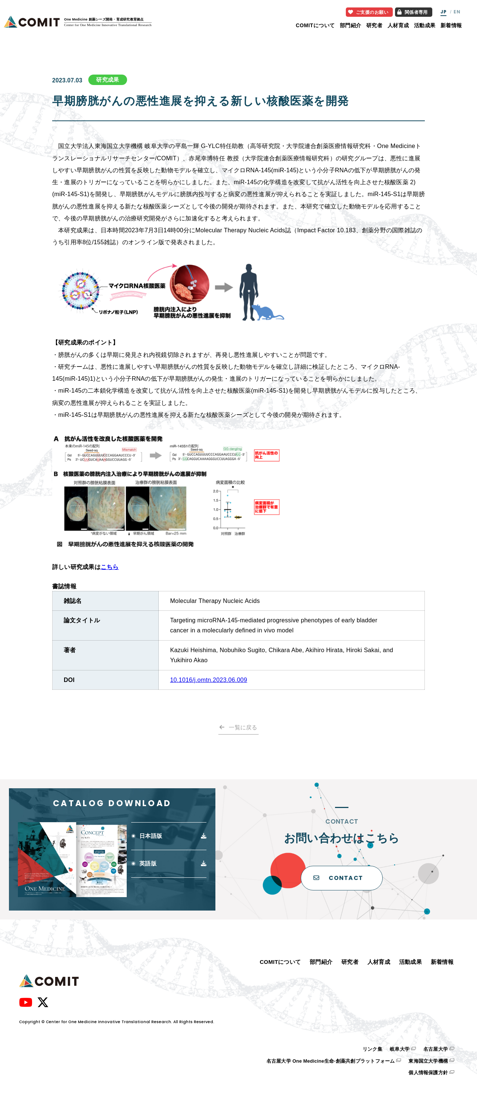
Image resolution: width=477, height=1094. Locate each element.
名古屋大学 (435, 1049)
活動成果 (425, 25)
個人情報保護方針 (428, 1072)
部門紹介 (350, 25)
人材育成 (398, 25)
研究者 (374, 25)
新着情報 (451, 25)
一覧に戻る (243, 727)
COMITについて (315, 25)
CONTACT (338, 878)
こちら (110, 566)
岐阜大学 (400, 1049)
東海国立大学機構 (428, 1061)
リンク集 (372, 1049)
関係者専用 (412, 12)
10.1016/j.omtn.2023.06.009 (208, 679)
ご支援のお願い (368, 12)
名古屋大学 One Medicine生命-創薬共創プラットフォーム (330, 1061)
